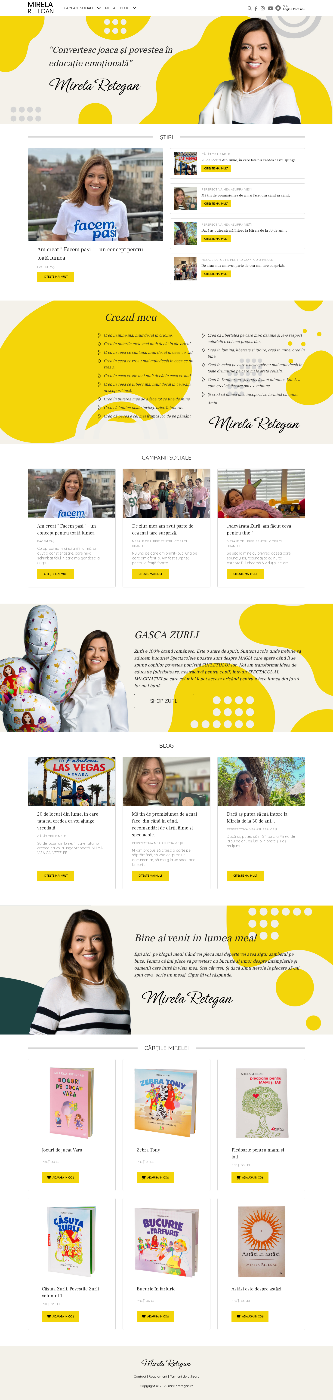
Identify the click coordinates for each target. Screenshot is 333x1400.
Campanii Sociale (82, 8)
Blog (128, 8)
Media (110, 8)
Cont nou (299, 9)
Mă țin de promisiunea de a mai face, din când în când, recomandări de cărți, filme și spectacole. (237, 199)
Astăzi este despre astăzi (261, 1264)
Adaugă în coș (60, 1177)
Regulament (158, 1376)
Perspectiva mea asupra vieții (226, 189)
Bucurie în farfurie (166, 1264)
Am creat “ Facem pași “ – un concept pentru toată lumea (95, 216)
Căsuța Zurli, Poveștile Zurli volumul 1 (71, 1264)
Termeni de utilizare (184, 1376)
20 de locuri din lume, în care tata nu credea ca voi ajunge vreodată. (237, 163)
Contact (140, 1376)
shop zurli (164, 701)
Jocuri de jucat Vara (71, 1125)
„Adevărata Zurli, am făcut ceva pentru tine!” (261, 528)
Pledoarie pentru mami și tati (261, 1125)
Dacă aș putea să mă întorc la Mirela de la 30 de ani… (237, 234)
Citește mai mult (56, 276)
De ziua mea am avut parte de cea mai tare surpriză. (237, 269)
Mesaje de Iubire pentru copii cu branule (237, 260)
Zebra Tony (166, 1125)
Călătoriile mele (215, 154)
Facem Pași (46, 267)
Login (286, 9)
